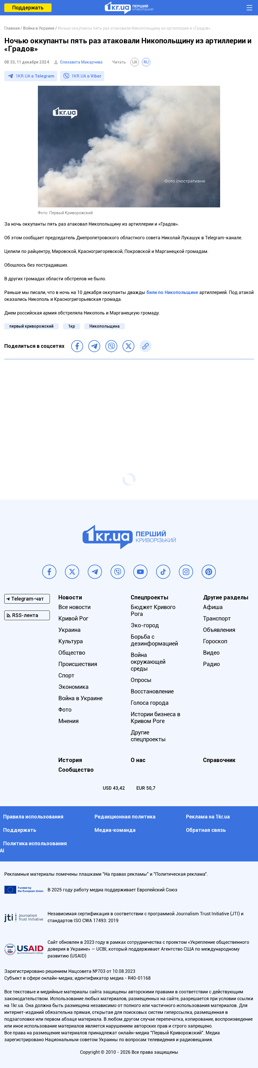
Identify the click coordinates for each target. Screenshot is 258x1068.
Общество (71, 652)
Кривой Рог (73, 618)
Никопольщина (104, 326)
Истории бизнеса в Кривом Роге (155, 717)
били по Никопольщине (172, 292)
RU (146, 62)
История (70, 760)
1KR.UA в (35, 76)
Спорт (66, 675)
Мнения (68, 721)
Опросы (141, 680)
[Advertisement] (129, 405)
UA (134, 62)
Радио (211, 664)
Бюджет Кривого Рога (153, 610)
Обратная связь (206, 830)
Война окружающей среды (148, 662)
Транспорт (217, 618)
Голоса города (150, 702)
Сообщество (76, 769)
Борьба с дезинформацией (154, 640)
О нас (138, 760)
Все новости (74, 607)
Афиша (213, 607)
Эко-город (145, 625)
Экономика (73, 686)
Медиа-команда (115, 830)
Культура (70, 641)
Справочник (219, 760)
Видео (211, 652)
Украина (69, 629)
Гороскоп (215, 641)
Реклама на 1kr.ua (208, 817)
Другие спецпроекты (148, 736)
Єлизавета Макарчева (81, 62)
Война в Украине (80, 698)
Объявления (219, 629)
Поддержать (28, 8)
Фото (64, 709)
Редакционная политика (125, 817)
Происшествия (77, 664)
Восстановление (152, 691)
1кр (71, 326)
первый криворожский (31, 326)
